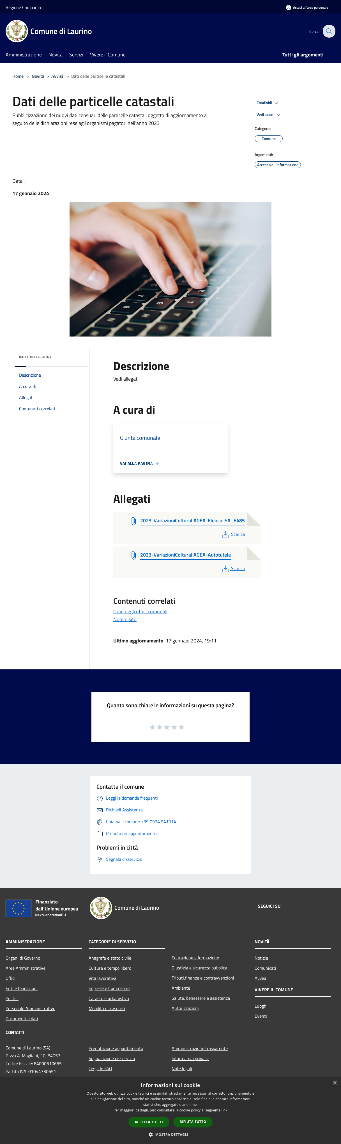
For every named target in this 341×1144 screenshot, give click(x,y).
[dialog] (170, 1110)
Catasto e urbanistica (109, 998)
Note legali (182, 1068)
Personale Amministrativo (30, 1008)
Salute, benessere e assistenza (201, 998)
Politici (12, 998)
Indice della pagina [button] (35, 357)
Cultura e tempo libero (110, 968)
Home (18, 76)
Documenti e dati (22, 1018)
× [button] (335, 1083)
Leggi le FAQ (100, 1068)
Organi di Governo (23, 958)
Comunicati (265, 968)
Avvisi (57, 76)
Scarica (233, 534)
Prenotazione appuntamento (116, 1048)
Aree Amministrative (25, 968)
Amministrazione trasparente (200, 1048)
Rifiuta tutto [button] (193, 1121)
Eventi (261, 1016)
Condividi (268, 103)
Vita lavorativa (102, 978)
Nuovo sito (125, 619)
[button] (170, 1134)
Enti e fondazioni (22, 988)
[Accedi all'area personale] (307, 7)
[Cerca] (328, 31)
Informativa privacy (190, 1058)
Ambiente (181, 988)
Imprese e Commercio (109, 988)
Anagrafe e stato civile (110, 958)
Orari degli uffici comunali (140, 611)
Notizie (261, 958)
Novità (38, 76)
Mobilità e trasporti (107, 1008)
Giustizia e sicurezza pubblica (199, 967)
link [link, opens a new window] (224, 1110)
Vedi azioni (269, 114)
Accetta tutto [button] (149, 1122)
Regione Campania (23, 7)
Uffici (10, 978)
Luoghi (261, 1006)
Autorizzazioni (185, 1008)
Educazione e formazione (195, 957)
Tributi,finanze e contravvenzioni (203, 977)
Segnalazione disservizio (112, 1058)
